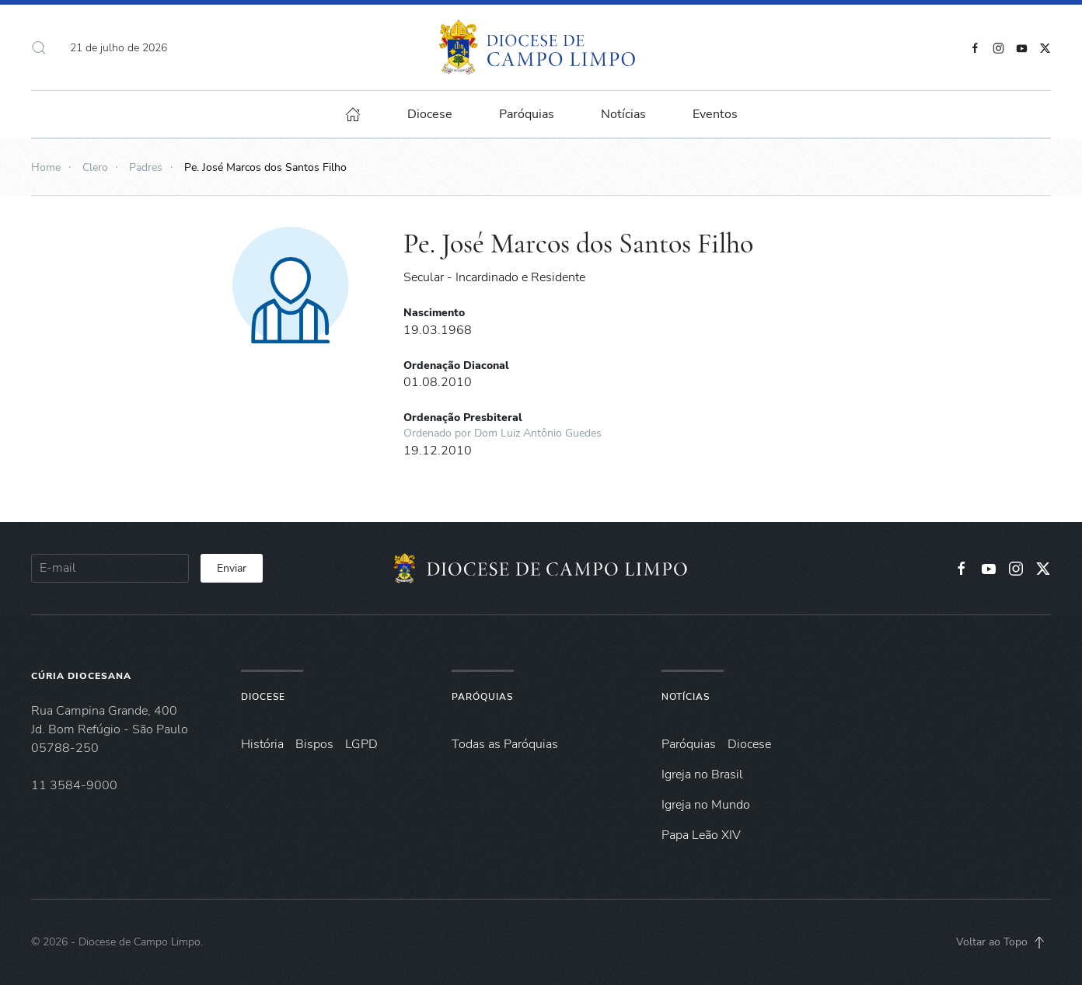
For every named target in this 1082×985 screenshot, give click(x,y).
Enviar (231, 568)
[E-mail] (110, 568)
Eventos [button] (715, 114)
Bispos (314, 744)
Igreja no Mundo (705, 804)
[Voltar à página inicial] (541, 47)
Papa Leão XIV (701, 835)
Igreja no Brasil (702, 774)
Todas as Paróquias (505, 744)
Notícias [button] (623, 114)
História (262, 744)
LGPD (361, 744)
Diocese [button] (429, 114)
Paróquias (526, 114)
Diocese (263, 697)
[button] (39, 47)
